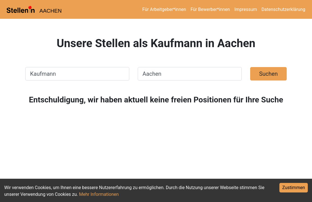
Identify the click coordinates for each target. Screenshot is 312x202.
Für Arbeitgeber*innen (164, 9)
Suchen (268, 73)
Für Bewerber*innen (210, 9)
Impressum (245, 9)
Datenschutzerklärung (283, 9)
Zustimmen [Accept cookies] (293, 187)
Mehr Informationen (99, 194)
